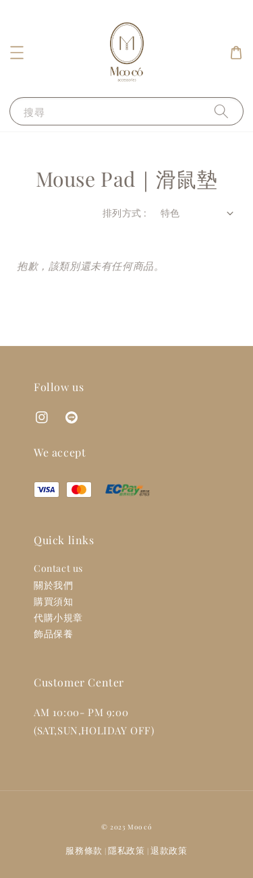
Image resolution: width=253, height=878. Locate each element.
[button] (17, 52)
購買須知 (53, 601)
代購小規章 (58, 617)
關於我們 (53, 585)
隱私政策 (126, 850)
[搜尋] (221, 111)
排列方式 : (124, 212)
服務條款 (84, 850)
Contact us (58, 568)
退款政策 (169, 850)
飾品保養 (53, 633)
